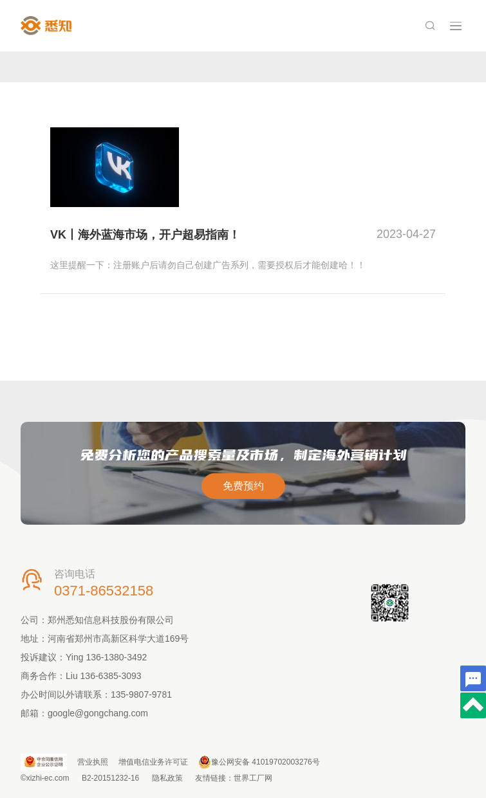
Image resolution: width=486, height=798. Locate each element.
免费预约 (243, 485)
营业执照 (92, 761)
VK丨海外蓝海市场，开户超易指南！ (145, 234)
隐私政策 (167, 778)
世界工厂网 (253, 778)
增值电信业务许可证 (153, 761)
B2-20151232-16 (110, 778)
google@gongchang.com (98, 713)
